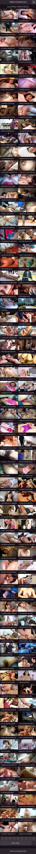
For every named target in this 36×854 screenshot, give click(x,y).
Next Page (24, 843)
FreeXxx (18, 1)
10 (33, 838)
